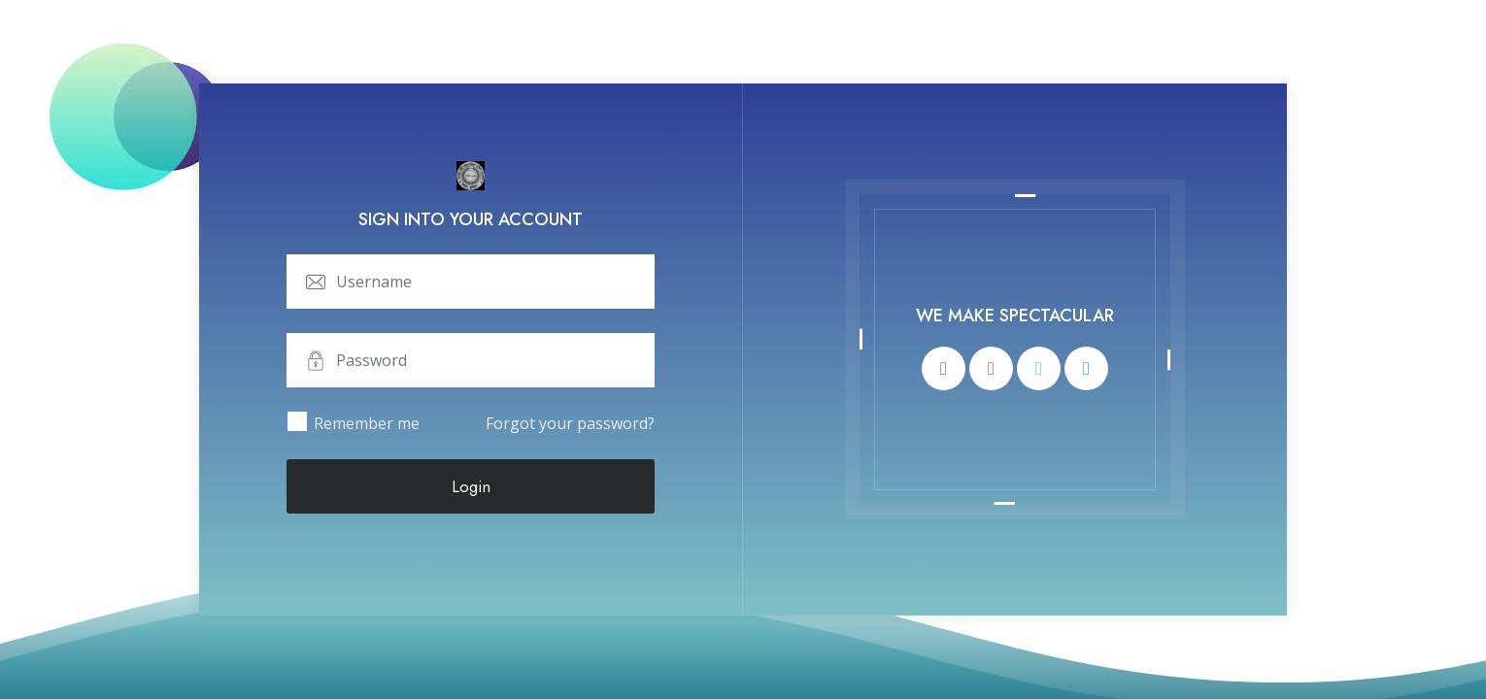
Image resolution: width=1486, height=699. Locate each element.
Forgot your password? (570, 423)
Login (471, 486)
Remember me (367, 423)
